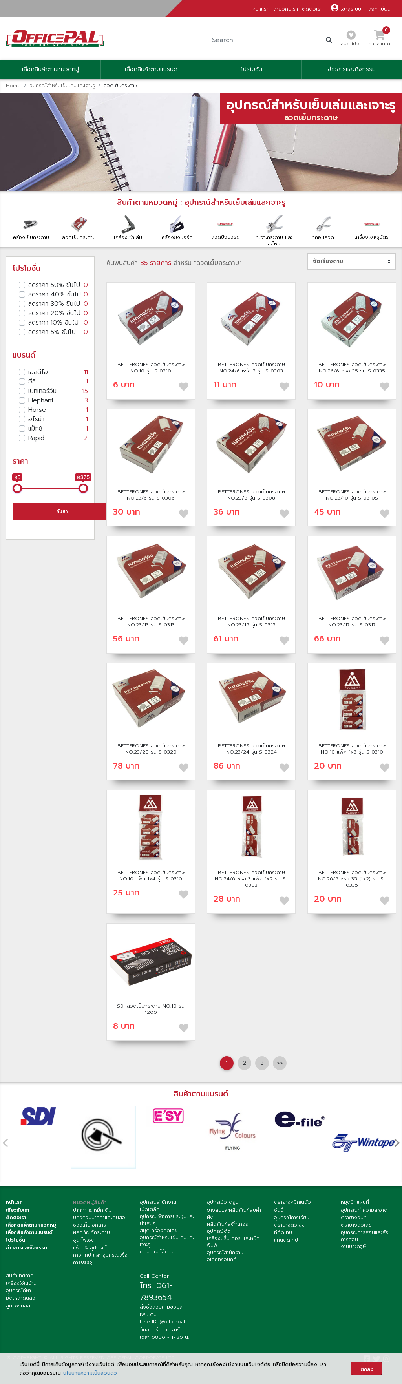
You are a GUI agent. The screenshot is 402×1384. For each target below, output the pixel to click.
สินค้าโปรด (351, 40)
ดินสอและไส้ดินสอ (159, 1251)
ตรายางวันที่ (354, 1217)
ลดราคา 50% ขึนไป (58, 285)
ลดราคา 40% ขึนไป (58, 294)
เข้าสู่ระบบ (346, 9)
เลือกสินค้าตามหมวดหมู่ (50, 69)
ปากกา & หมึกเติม (92, 1210)
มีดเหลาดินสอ (20, 1298)
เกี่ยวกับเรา (286, 9)
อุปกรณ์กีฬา (18, 1290)
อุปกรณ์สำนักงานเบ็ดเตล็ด (158, 1206)
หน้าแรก (261, 9)
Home (13, 85)
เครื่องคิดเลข (163, 1230)
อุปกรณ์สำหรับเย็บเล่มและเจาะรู (62, 85)
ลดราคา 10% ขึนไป (58, 322)
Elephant (58, 400)
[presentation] (396, 1142)
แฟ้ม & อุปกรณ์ (90, 1247)
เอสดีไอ (58, 372)
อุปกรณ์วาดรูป (222, 1202)
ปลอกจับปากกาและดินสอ (99, 1217)
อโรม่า (58, 419)
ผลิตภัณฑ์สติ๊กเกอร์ (227, 1224)
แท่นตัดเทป (286, 1239)
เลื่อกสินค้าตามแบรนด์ (29, 1232)
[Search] (264, 40)
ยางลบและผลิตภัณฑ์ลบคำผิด (234, 1214)
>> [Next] (280, 1063)
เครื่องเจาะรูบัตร (371, 227)
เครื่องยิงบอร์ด (176, 227)
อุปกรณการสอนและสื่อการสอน (365, 1236)
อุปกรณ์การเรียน (291, 1217)
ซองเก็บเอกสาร (89, 1225)
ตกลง (366, 1369)
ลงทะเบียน (379, 9)
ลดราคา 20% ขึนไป (58, 313)
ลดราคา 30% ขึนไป (58, 304)
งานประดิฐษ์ (353, 1246)
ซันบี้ (278, 1210)
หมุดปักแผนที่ (355, 1202)
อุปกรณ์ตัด (219, 1231)
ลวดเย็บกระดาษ (79, 227)
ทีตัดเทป (283, 1232)
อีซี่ (58, 381)
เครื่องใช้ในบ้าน (21, 1283)
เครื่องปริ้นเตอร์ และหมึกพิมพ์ (233, 1242)
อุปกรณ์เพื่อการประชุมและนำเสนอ (167, 1220)
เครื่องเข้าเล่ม (128, 227)
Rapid (58, 438)
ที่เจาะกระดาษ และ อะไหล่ (274, 230)
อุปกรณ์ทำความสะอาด (364, 1210)
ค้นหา (62, 511)
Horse (58, 409)
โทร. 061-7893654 (156, 1291)
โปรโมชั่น (251, 69)
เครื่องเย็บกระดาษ (30, 227)
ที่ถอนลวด (323, 227)
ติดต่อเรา (312, 9)
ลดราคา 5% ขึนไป (58, 332)
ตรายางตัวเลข (289, 1225)
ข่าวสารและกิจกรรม (352, 69)
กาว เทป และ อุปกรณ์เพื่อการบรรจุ (100, 1259)
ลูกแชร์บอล (18, 1305)
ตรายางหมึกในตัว (292, 1202)
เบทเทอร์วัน (58, 391)
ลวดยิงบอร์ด (225, 227)
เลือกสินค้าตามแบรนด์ (151, 69)
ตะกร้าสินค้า (379, 40)
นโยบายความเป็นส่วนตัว (90, 1373)
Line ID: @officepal (162, 1321)
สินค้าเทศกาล (19, 1275)
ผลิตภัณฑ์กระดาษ (91, 1232)
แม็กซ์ (58, 428)
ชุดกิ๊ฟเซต (84, 1239)
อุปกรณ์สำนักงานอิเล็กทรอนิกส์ (225, 1256)
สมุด (145, 1230)
